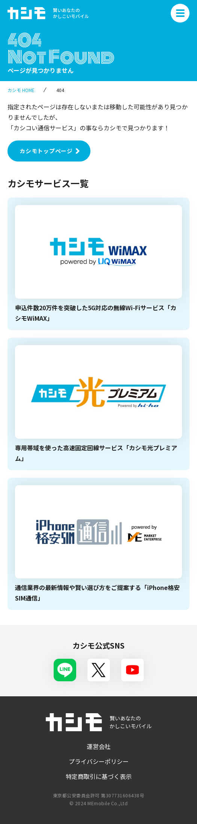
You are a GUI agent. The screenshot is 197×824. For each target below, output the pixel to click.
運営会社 (99, 746)
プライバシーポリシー (99, 761)
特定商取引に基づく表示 (99, 776)
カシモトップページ (46, 151)
